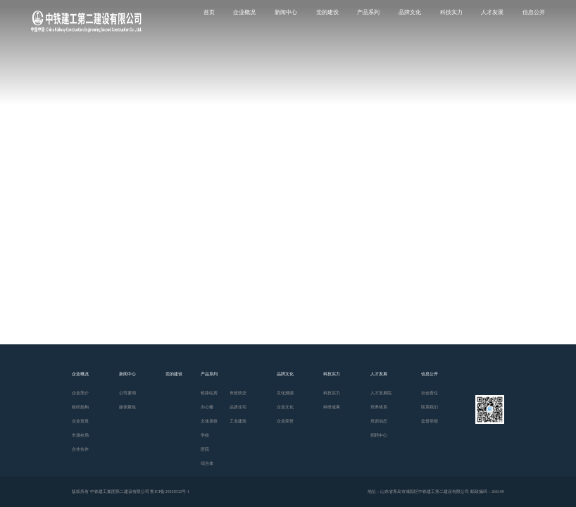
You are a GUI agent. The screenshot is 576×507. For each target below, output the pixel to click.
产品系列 (368, 12)
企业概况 (244, 12)
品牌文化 (410, 12)
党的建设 (327, 12)
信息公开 (533, 12)
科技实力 (451, 12)
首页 (209, 12)
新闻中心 (286, 12)
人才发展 (492, 12)
